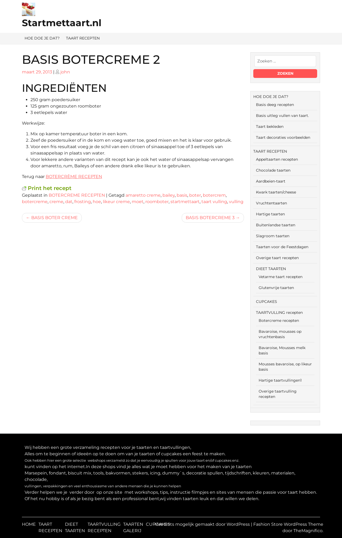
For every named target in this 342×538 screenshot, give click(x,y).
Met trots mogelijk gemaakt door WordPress (202, 524)
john (65, 71)
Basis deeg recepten (275, 104)
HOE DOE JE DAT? (42, 38)
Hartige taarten (270, 214)
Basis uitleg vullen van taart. (282, 115)
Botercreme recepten (279, 320)
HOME (29, 524)
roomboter (157, 201)
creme (56, 201)
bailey (168, 195)
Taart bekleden (269, 126)
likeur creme (116, 201)
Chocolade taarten (273, 170)
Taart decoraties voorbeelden (283, 137)
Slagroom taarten (272, 236)
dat (68, 201)
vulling (236, 201)
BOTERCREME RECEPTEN (77, 195)
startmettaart (185, 201)
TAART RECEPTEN (83, 38)
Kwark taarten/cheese (276, 192)
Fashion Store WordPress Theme (288, 524)
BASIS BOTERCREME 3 (210, 217)
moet (137, 201)
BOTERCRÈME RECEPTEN (74, 176)
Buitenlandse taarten (275, 225)
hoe (97, 201)
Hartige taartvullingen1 (280, 380)
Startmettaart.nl (62, 23)
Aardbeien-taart (270, 181)
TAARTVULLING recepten (279, 312)
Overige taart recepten (277, 257)
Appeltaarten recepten (277, 159)
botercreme (35, 201)
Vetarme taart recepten (280, 276)
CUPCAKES (266, 301)
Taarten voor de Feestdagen (282, 246)
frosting (82, 201)
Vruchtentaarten (271, 203)
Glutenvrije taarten (276, 287)
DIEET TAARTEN (271, 268)
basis (182, 195)
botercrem (214, 195)
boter (195, 195)
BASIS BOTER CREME (54, 217)
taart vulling (214, 201)
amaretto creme (143, 195)
